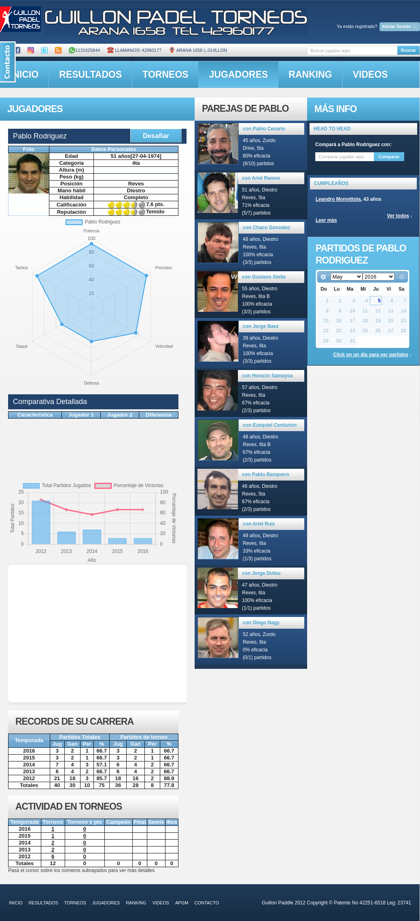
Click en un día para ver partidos (370, 354)
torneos (165, 74)
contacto (206, 902)
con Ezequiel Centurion (270, 425)
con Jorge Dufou (261, 573)
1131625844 (84, 50)
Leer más (326, 220)
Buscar (408, 50)
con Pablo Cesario (264, 129)
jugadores (238, 74)
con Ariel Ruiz (259, 524)
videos (370, 74)
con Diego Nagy (261, 622)
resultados (90, 74)
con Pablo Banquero (265, 474)
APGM (181, 902)
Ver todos (398, 216)
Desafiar (156, 135)
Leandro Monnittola (338, 199)
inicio (16, 902)
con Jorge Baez (261, 326)
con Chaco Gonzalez (266, 227)
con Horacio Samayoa (267, 376)
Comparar (389, 156)
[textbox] (352, 50)
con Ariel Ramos (261, 178)
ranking (310, 74)
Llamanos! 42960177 (134, 50)
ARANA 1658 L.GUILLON (198, 50)
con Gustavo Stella (264, 277)
